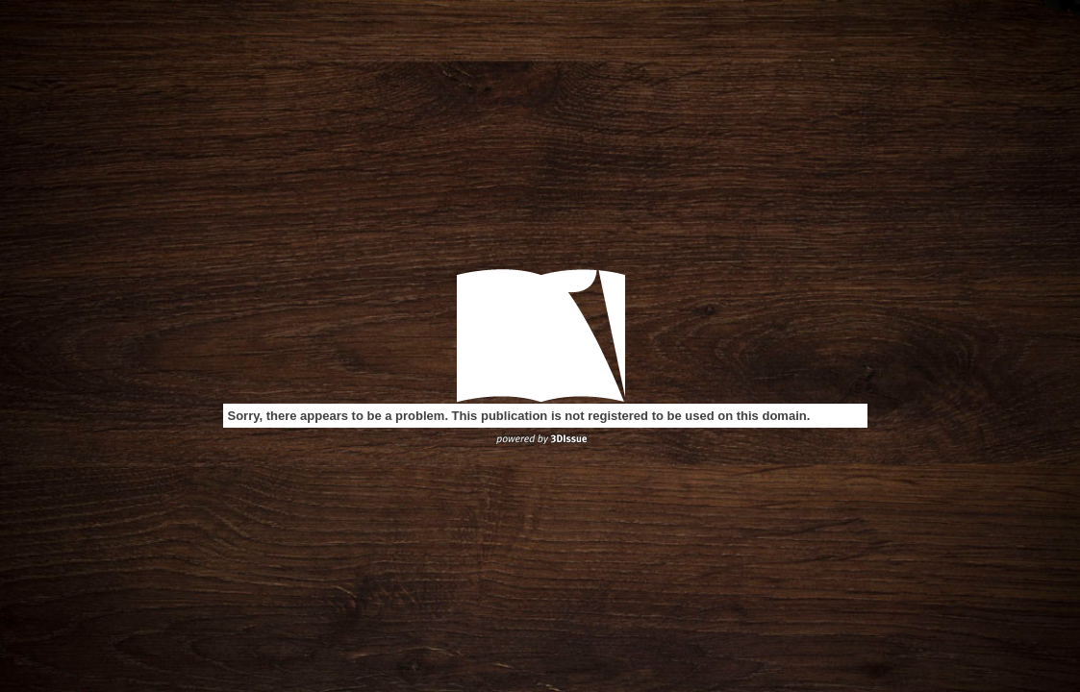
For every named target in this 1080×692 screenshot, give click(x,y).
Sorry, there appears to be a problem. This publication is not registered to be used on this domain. (519, 415)
